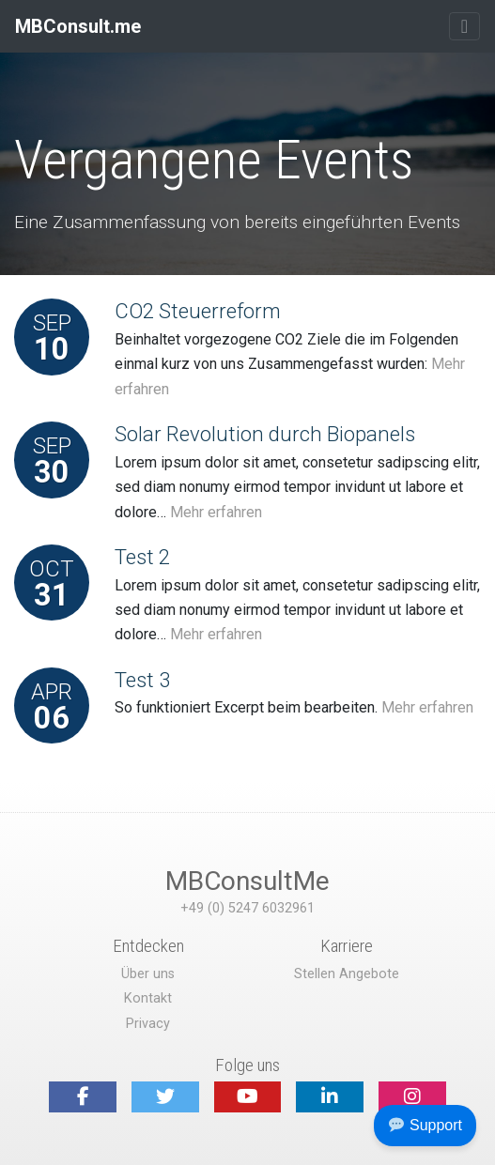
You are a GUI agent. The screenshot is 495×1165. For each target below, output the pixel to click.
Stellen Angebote (346, 974)
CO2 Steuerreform (198, 311)
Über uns (148, 974)
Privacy (148, 1024)
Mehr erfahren (216, 512)
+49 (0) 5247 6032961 (247, 908)
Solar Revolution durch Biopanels (265, 434)
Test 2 (142, 556)
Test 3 (142, 679)
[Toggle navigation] (464, 26)
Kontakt (148, 998)
